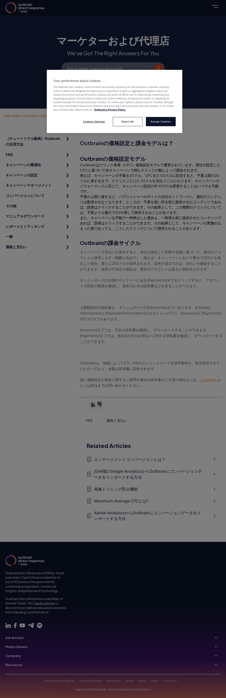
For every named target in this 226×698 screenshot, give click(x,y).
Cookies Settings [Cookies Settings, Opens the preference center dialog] (94, 121)
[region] (114, 101)
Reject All (128, 121)
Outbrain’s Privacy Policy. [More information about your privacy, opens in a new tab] (110, 109)
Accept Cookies (161, 121)
